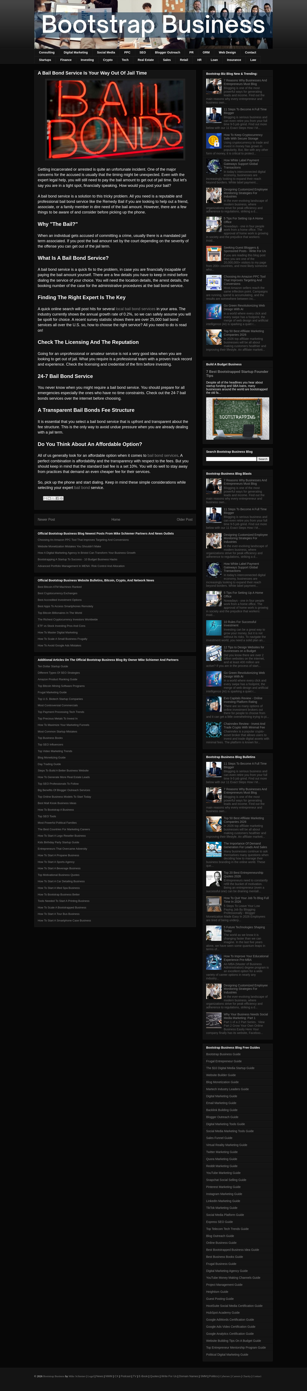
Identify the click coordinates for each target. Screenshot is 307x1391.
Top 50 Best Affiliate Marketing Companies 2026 (244, 332)
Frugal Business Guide (221, 1264)
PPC (127, 52)
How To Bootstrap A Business (56, 809)
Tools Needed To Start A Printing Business (64, 900)
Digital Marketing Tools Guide (225, 1124)
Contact (250, 52)
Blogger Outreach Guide (222, 1117)
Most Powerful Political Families (57, 822)
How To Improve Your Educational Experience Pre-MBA (246, 957)
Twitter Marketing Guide (222, 1152)
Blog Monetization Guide (222, 1082)
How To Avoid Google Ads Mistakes (59, 645)
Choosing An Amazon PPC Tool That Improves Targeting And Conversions (83, 539)
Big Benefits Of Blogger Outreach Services (64, 790)
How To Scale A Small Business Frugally (62, 638)
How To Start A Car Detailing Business (61, 881)
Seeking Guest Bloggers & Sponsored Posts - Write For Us (245, 249)
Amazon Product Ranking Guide (57, 679)
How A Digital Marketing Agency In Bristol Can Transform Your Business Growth (87, 552)
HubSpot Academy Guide (223, 1312)
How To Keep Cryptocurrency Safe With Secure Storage (243, 136)
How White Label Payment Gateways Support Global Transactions (241, 164)
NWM (108, 1376)
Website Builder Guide (221, 1075)
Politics (213, 1376)
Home (116, 519)
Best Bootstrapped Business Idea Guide (232, 1249)
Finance (66, 60)
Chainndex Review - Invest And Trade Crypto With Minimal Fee (244, 725)
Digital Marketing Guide (221, 1096)
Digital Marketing (76, 52)
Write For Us (169, 1376)
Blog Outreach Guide (220, 1236)
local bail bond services (135, 309)
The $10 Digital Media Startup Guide (230, 1068)
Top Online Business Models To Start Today (64, 796)
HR (199, 60)
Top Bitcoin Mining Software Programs (61, 686)
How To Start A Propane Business (58, 855)
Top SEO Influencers (50, 744)
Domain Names (188, 1376)
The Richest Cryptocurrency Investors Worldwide (68, 619)
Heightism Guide (217, 1291)
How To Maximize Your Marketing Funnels (63, 724)
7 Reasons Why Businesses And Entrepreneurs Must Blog (245, 82)
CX (116, 1376)
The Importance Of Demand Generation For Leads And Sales (245, 845)
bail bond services (163, 455)
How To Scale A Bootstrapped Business (62, 907)
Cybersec (225, 1376)
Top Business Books (50, 737)
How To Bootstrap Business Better (59, 894)
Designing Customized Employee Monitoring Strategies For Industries (246, 193)
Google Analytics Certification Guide (230, 1333)
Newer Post (46, 519)
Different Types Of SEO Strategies (59, 672)
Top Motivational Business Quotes (59, 874)
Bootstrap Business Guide (223, 1054)
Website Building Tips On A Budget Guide (233, 1340)
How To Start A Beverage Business (59, 868)
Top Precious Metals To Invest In (58, 718)
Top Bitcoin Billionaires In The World (60, 612)
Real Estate (146, 60)
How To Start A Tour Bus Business (59, 913)
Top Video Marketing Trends (55, 751)
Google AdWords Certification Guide (230, 1319)
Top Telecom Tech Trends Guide (227, 1229)
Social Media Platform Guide (225, 1215)
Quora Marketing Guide (221, 1159)
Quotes (154, 1376)
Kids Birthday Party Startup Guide (58, 842)
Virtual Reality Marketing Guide (226, 1145)
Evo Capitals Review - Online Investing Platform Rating (243, 699)
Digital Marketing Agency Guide (227, 1271)
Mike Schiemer (77, 1376)
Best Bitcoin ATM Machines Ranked (60, 586)
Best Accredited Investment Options (60, 599)
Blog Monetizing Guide (52, 757)
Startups (45, 60)
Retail (184, 60)
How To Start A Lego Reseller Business (62, 835)
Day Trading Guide (49, 764)
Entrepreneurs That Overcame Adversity (62, 848)
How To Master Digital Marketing (58, 632)
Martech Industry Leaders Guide (227, 1089)
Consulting (47, 52)
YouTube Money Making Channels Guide (233, 1277)
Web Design (227, 52)
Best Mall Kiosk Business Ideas (57, 803)
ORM (206, 52)
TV (134, 1376)
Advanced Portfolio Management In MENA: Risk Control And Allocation (81, 566)
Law (253, 60)
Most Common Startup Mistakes (57, 731)
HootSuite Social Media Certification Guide (234, 1305)
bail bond (82, 488)
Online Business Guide (221, 1242)
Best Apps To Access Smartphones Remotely (65, 606)
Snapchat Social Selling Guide (226, 1180)
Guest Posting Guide (220, 1298)
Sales (167, 60)
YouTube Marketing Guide (223, 1173)
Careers (236, 1376)
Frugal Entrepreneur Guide (224, 1061)
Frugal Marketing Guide (52, 692)
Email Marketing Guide (221, 1103)
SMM (203, 1376)
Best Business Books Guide (224, 1256)
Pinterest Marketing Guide (223, 1187)
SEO (143, 52)
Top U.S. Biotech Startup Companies (60, 699)
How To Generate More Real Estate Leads (64, 777)
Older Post (185, 519)
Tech (125, 60)
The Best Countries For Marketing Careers (64, 829)
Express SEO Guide (219, 1222)
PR (191, 52)
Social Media (106, 52)
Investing (87, 60)
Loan (214, 60)
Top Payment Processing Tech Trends (61, 712)
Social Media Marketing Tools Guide (230, 1131)
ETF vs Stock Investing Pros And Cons (61, 625)
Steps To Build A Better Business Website (63, 770)
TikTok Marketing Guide (221, 1207)
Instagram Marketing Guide (224, 1194)
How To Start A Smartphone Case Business (64, 920)
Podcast (126, 1376)
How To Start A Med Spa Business (59, 887)
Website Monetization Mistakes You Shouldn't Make (69, 546)
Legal (91, 1376)
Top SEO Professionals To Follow (58, 783)
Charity (246, 1376)
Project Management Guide (224, 1284)
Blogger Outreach (167, 52)
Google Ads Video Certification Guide (230, 1326)
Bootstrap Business (53, 1376)
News (99, 1376)
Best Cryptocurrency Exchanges (57, 593)
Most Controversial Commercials (58, 705)
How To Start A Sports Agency (56, 861)
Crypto (108, 60)
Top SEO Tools (47, 816)
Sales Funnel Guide (219, 1138)
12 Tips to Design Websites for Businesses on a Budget (244, 649)
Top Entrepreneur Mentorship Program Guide (236, 1347)
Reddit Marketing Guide (221, 1166)
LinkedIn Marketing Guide (223, 1201)
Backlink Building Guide (221, 1110)
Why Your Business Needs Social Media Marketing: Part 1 (246, 1016)
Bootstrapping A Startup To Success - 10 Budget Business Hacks (77, 559)
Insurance (234, 60)
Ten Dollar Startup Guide (53, 666)
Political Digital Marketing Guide (227, 1354)
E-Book (143, 1376)
